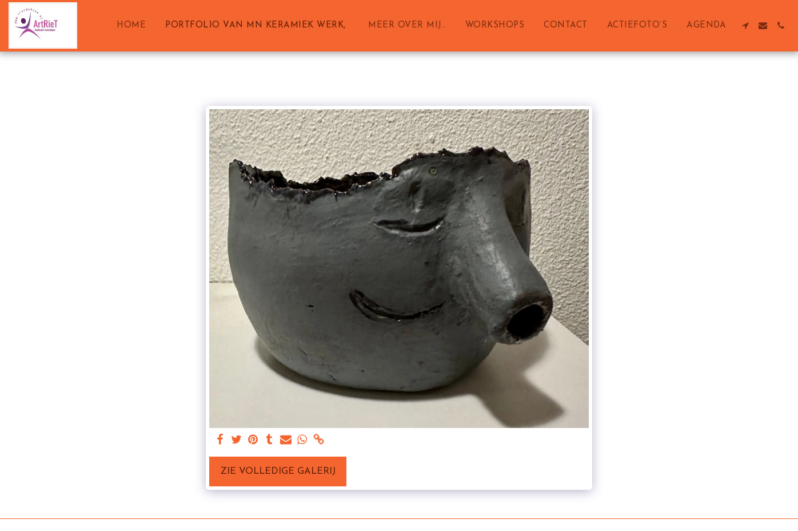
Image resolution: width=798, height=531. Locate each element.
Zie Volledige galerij (278, 471)
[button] (745, 25)
